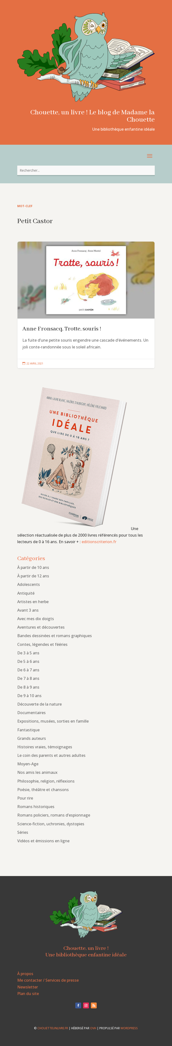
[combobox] (86, 170)
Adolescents (28, 584)
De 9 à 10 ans (29, 695)
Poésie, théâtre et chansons (43, 789)
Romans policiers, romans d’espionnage (53, 815)
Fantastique (28, 730)
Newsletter (27, 987)
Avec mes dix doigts (35, 618)
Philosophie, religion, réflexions (46, 781)
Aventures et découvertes (41, 627)
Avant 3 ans (28, 610)
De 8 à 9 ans (28, 687)
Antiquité (25, 593)
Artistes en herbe (33, 601)
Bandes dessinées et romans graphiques (54, 635)
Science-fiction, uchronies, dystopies (50, 824)
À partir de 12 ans (33, 576)
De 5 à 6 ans (28, 661)
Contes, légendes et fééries (42, 644)
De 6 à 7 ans (28, 670)
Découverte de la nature (39, 704)
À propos (25, 973)
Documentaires (31, 712)
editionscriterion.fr (99, 541)
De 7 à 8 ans (28, 678)
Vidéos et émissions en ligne (43, 841)
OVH (93, 1028)
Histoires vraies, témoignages (44, 747)
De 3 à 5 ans (28, 653)
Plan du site (28, 993)
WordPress (129, 1028)
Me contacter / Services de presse (48, 980)
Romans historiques (35, 806)
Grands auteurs (31, 738)
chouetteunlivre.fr (52, 1028)
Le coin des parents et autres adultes (51, 755)
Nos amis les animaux (37, 772)
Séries (22, 832)
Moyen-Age (27, 764)
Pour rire (25, 798)
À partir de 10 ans (33, 567)
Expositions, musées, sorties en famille (53, 721)
